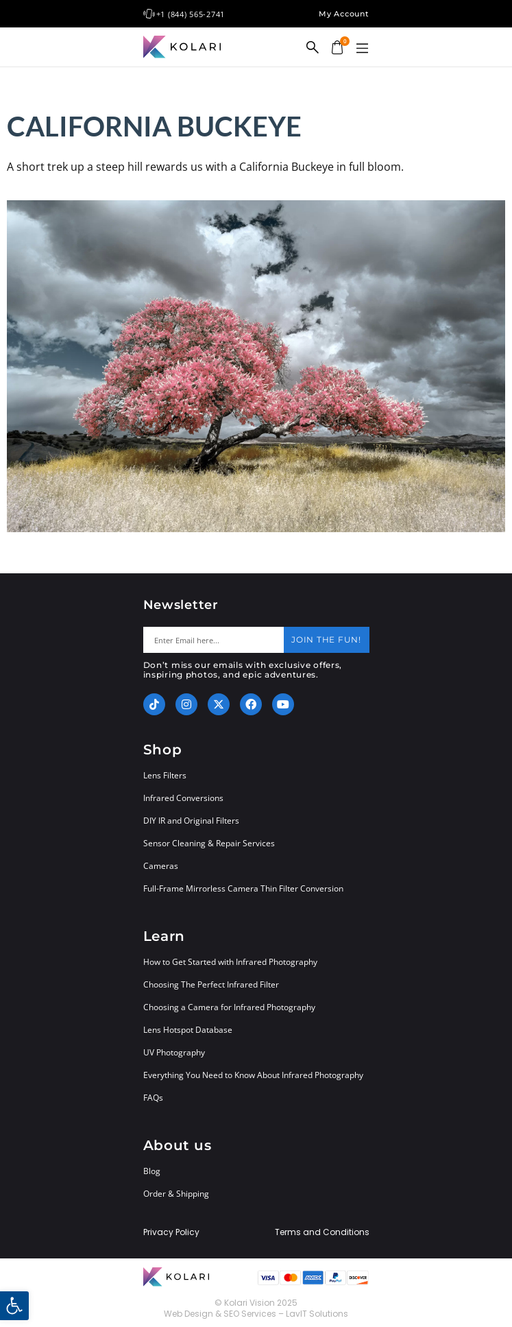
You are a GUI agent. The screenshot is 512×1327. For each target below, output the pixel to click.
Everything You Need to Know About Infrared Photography (253, 1075)
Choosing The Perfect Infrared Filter (211, 984)
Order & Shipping (176, 1193)
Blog (151, 1171)
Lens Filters (164, 775)
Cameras (160, 866)
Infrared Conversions (183, 798)
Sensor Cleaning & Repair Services (209, 843)
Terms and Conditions (322, 1232)
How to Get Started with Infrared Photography (230, 962)
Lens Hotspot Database (187, 1030)
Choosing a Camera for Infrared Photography (229, 1007)
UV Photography (174, 1052)
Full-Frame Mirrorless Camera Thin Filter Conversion (243, 888)
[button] (362, 49)
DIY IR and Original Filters (191, 820)
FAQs (153, 1097)
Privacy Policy (171, 1232)
